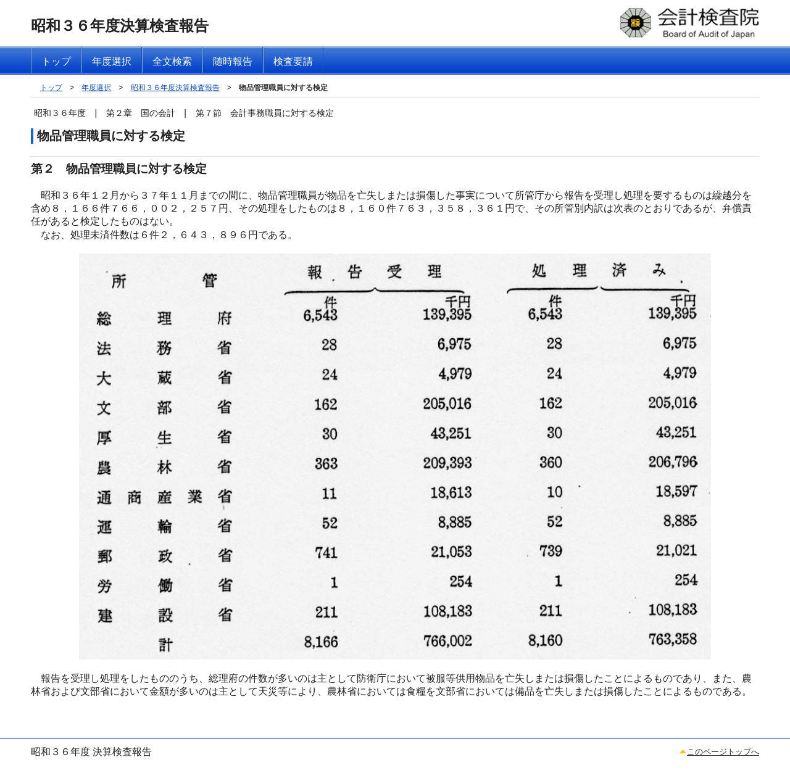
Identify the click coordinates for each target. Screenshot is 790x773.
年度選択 (96, 87)
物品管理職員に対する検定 (283, 87)
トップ (51, 87)
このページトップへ (723, 751)
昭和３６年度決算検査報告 (175, 87)
